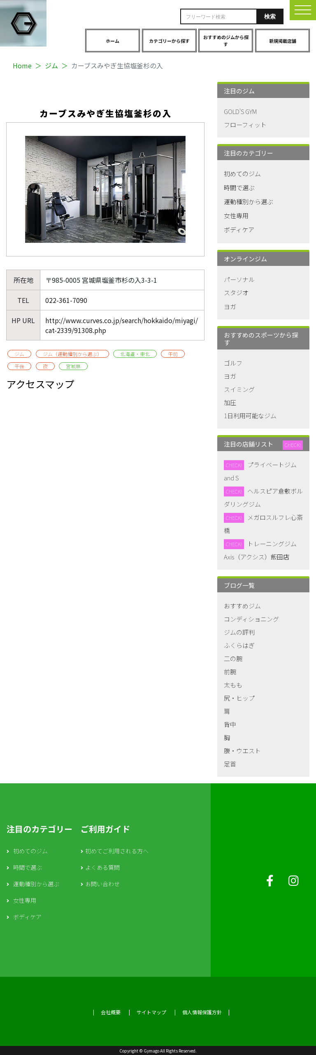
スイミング (239, 389)
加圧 (230, 402)
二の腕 (233, 658)
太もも (233, 684)
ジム (51, 65)
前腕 (230, 671)
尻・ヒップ (239, 698)
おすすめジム (242, 605)
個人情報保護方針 (202, 1011)
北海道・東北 (135, 353)
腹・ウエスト (242, 750)
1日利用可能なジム (250, 415)
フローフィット (245, 124)
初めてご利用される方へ (117, 851)
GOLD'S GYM (240, 111)
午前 (173, 353)
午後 (19, 366)
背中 (230, 724)
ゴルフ (233, 363)
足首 (230, 763)
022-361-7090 (66, 300)
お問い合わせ (102, 884)
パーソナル (239, 279)
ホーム (112, 40)
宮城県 (73, 366)
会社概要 (111, 1011)
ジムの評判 (239, 632)
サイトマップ (151, 1011)
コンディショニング (251, 619)
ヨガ (230, 306)
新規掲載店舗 (282, 40)
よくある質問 (102, 867)
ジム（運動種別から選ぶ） (72, 353)
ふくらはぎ (239, 645)
